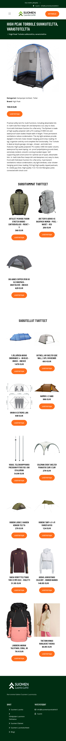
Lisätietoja (15, 114)
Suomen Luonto (17, 709)
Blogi (13, 732)
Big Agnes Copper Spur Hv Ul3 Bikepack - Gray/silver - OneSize (19, 282)
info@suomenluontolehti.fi (49, 6)
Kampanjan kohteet (24, 98)
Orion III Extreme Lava (19, 412)
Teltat (35, 98)
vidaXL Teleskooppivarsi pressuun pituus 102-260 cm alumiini (19, 467)
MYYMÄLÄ (52, 14)
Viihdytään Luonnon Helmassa (17, 717)
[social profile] (40, 3)
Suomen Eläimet (17, 723)
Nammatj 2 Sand (46, 396)
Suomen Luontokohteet (20, 728)
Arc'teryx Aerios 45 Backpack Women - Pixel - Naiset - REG (46, 221)
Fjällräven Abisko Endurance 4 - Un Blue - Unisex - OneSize (19, 358)
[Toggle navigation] (9, 14)
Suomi (37, 6)
